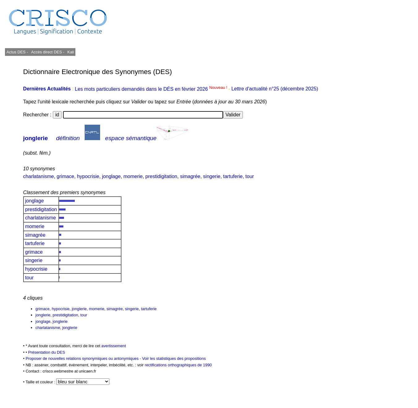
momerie (132, 176)
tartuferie (233, 176)
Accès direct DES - (47, 52)
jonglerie (35, 138)
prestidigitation (161, 176)
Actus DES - (17, 52)
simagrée (190, 176)
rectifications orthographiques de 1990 (178, 365)
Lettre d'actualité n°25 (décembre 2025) (274, 89)
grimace (65, 176)
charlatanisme (38, 176)
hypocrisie (88, 176)
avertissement (113, 345)
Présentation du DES (46, 352)
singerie (211, 176)
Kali (70, 52)
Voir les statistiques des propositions (174, 358)
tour (249, 176)
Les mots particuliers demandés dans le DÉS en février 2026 (151, 89)
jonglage (111, 176)
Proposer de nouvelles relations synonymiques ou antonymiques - (84, 358)
